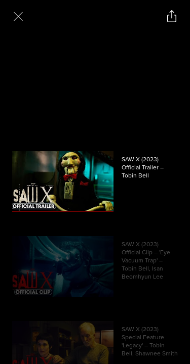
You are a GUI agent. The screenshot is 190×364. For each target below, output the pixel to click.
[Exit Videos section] (18, 16)
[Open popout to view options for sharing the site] (172, 16)
